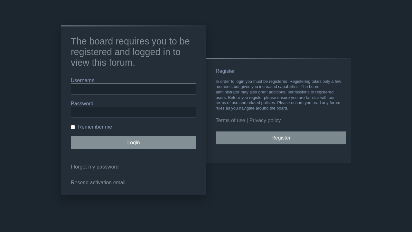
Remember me (91, 127)
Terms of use (230, 120)
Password (82, 103)
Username (83, 80)
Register (281, 137)
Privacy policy (265, 120)
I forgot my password (95, 166)
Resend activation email (98, 182)
